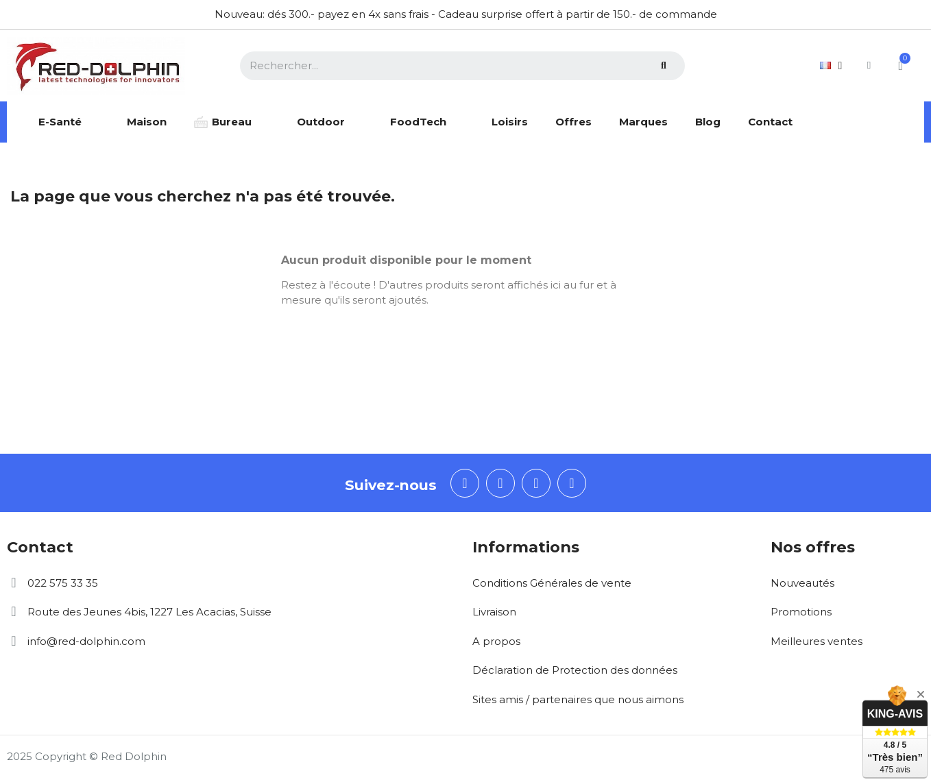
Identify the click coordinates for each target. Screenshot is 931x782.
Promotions (801, 611)
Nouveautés (802, 582)
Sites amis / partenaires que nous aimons (578, 699)
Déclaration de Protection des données (574, 669)
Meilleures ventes (816, 641)
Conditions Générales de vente (551, 582)
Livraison (494, 611)
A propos (496, 641)
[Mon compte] (864, 65)
